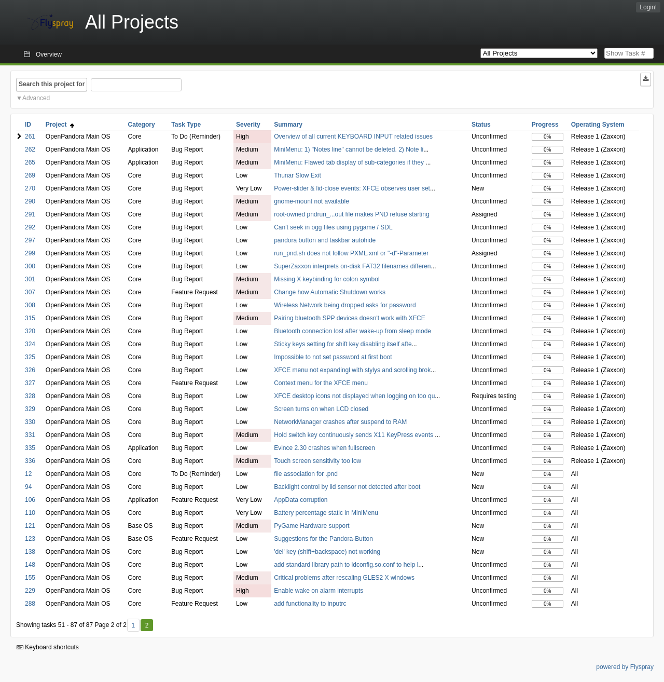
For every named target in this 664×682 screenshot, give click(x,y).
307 (30, 292)
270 (30, 188)
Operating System (598, 124)
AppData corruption (300, 499)
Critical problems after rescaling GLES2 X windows (344, 577)
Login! (648, 7)
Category (141, 124)
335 (30, 448)
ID (28, 124)
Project (60, 124)
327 (30, 383)
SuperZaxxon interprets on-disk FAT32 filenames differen (352, 266)
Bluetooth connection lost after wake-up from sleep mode (352, 331)
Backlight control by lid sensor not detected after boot (347, 486)
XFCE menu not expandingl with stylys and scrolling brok (352, 370)
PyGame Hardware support (311, 525)
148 (30, 564)
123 (30, 538)
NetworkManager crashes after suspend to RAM (340, 422)
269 (30, 175)
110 (30, 512)
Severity (248, 124)
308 (30, 305)
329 (30, 409)
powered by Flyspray (625, 667)
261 (30, 136)
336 (30, 461)
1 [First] (133, 625)
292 (30, 227)
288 (30, 603)
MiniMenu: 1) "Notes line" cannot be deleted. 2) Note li (348, 149)
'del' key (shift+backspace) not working (327, 551)
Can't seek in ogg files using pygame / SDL (333, 227)
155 (30, 577)
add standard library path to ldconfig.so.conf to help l (346, 564)
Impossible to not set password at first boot (333, 357)
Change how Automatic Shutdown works (329, 292)
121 (30, 525)
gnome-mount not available (311, 201)
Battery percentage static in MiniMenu (326, 512)
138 (30, 551)
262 (30, 149)
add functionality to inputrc (310, 603)
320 (30, 331)
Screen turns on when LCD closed (321, 409)
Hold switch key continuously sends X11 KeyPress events (354, 435)
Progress (545, 124)
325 (30, 357)
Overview (49, 54)
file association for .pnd (306, 474)
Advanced (36, 98)
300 (30, 266)
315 (30, 318)
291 (30, 214)
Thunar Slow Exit (297, 175)
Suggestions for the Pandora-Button (323, 538)
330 (30, 422)
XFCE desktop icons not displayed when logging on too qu (354, 396)
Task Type (186, 124)
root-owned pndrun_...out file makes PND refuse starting (351, 214)
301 (30, 279)
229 (30, 590)
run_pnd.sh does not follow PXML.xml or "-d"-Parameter (351, 253)
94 (28, 486)
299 (30, 253)
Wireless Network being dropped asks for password (345, 305)
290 (30, 201)
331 (30, 435)
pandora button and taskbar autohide (325, 240)
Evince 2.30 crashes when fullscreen (324, 448)
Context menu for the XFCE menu (321, 383)
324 (30, 344)
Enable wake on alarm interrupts (318, 590)
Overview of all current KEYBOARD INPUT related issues (353, 136)
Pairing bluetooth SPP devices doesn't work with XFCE (349, 318)
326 (30, 370)
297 (30, 240)
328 (30, 396)
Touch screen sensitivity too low (317, 461)
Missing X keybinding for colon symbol (326, 279)
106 (30, 499)
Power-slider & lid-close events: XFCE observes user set (352, 188)
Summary (288, 124)
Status (481, 124)
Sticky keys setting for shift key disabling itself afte (342, 344)
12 (28, 474)
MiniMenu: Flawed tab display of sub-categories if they (349, 162)
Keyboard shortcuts (48, 647)
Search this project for (52, 84)
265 (30, 162)
